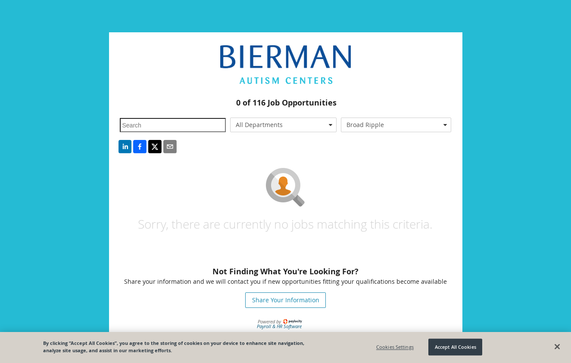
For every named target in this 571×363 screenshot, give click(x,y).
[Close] (557, 346)
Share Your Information (285, 300)
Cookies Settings (395, 347)
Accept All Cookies (455, 347)
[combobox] (283, 125)
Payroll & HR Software (279, 326)
